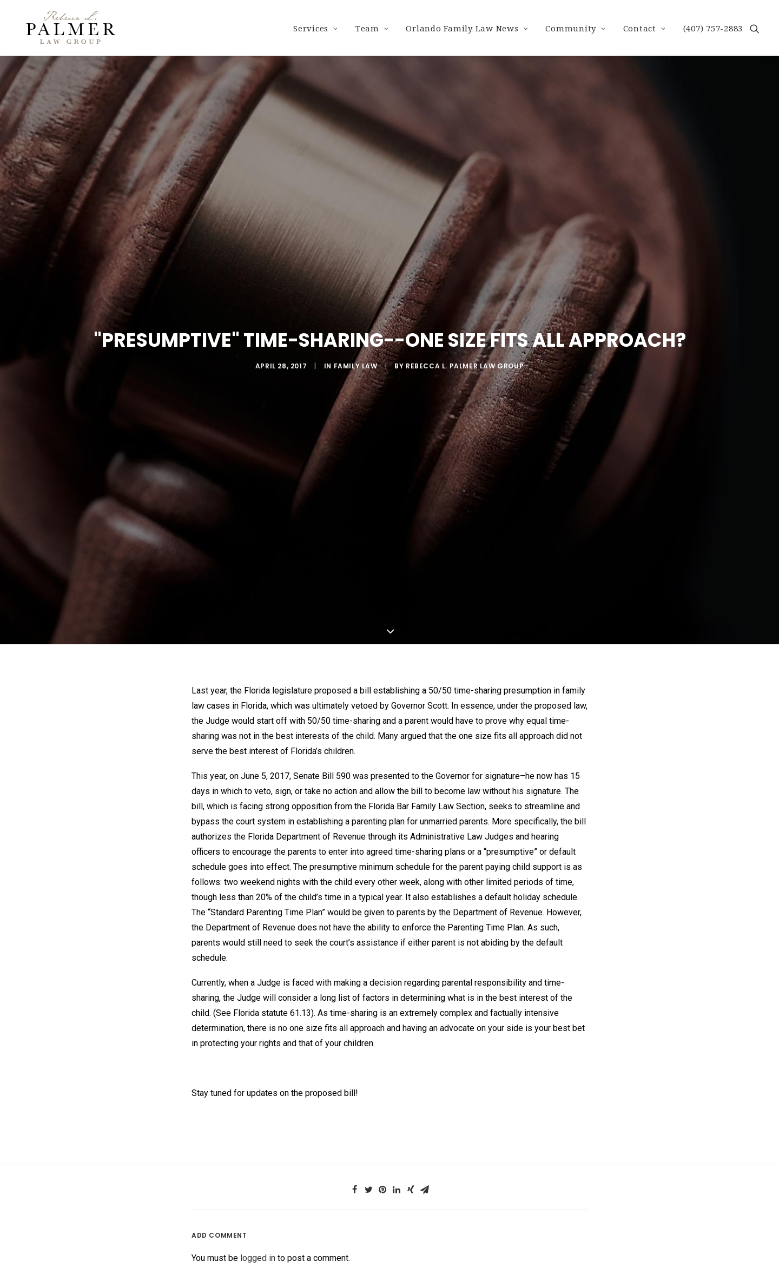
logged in (257, 1232)
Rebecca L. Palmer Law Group (465, 353)
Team (372, 29)
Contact (644, 29)
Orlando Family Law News (467, 29)
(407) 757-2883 (713, 29)
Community (575, 29)
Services (315, 29)
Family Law (356, 353)
